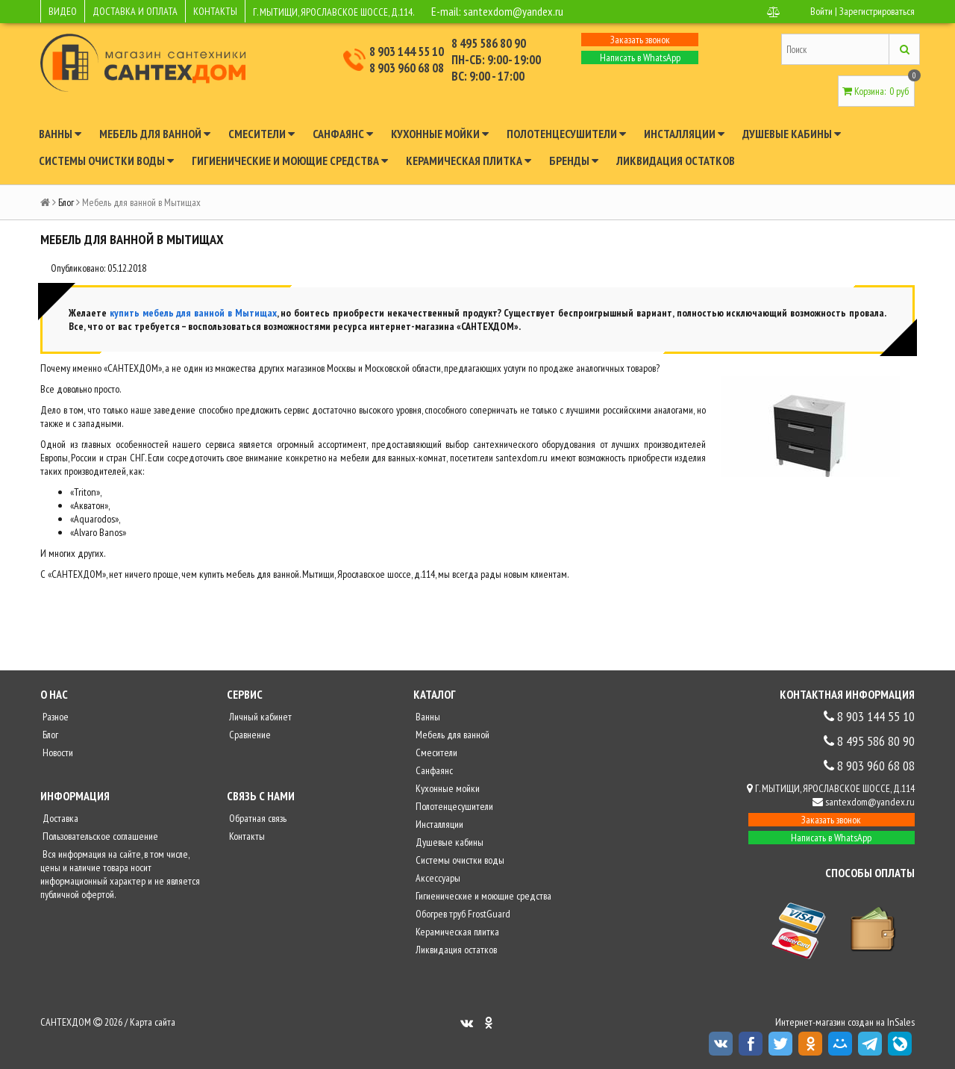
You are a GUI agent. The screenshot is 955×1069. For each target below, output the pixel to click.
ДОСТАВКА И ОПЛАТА (135, 11)
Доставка (59, 818)
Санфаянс (343, 133)
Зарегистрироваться (877, 11)
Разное (54, 716)
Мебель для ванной (154, 133)
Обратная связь (256, 818)
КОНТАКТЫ (215, 11)
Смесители (261, 133)
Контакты (246, 836)
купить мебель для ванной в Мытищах (193, 313)
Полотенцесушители (566, 133)
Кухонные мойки (440, 133)
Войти (821, 11)
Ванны (60, 133)
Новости (56, 752)
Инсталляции (684, 133)
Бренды (573, 160)
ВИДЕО (62, 11)
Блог (66, 202)
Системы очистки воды (106, 160)
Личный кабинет (259, 716)
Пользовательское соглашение (99, 836)
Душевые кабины (791, 133)
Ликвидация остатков (675, 160)
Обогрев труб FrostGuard (461, 913)
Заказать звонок (640, 39)
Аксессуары (436, 878)
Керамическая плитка (468, 160)
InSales (901, 1022)
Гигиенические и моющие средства (290, 160)
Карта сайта (152, 1022)
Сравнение (249, 734)
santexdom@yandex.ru (513, 11)
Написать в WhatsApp (640, 57)
